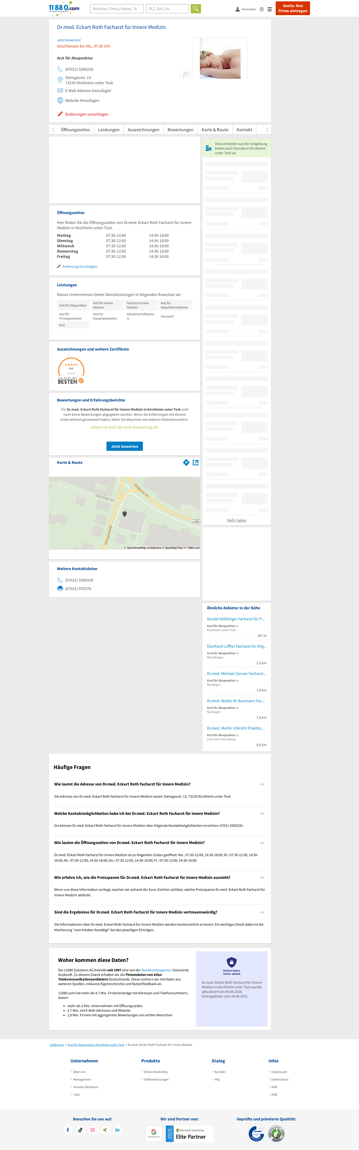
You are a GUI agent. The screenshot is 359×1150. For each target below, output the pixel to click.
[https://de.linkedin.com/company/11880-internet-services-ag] (117, 1130)
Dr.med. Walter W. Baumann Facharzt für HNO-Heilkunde (237, 700)
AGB (274, 1087)
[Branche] (117, 8)
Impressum (279, 1072)
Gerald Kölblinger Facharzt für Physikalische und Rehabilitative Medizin (237, 618)
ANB (274, 1094)
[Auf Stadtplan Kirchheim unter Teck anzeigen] (195, 462)
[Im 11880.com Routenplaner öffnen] (186, 461)
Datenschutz (279, 1079)
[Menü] (272, 8)
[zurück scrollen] (53, 129)
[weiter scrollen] (267, 129)
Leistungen (109, 129)
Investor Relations (85, 1087)
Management (82, 1079)
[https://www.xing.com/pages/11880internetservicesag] (105, 1130)
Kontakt (244, 129)
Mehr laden (237, 520)
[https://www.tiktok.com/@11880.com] (80, 1130)
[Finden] (196, 8)
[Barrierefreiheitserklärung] (264, 8)
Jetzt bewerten (124, 446)
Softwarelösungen (156, 1079)
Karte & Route (215, 129)
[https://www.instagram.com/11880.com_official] (92, 1130)
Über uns (79, 1072)
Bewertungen (180, 129)
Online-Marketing (155, 1072)
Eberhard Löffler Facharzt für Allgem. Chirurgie (237, 646)
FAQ (217, 1079)
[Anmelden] (247, 9)
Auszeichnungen (143, 129)
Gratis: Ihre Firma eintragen (292, 8)
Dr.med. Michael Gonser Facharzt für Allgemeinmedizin (237, 673)
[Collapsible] (262, 784)
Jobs (76, 1094)
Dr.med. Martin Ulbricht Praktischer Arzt (237, 728)
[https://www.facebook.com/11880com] (67, 1130)
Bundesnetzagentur (156, 970)
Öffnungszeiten (75, 129)
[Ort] (167, 8)
